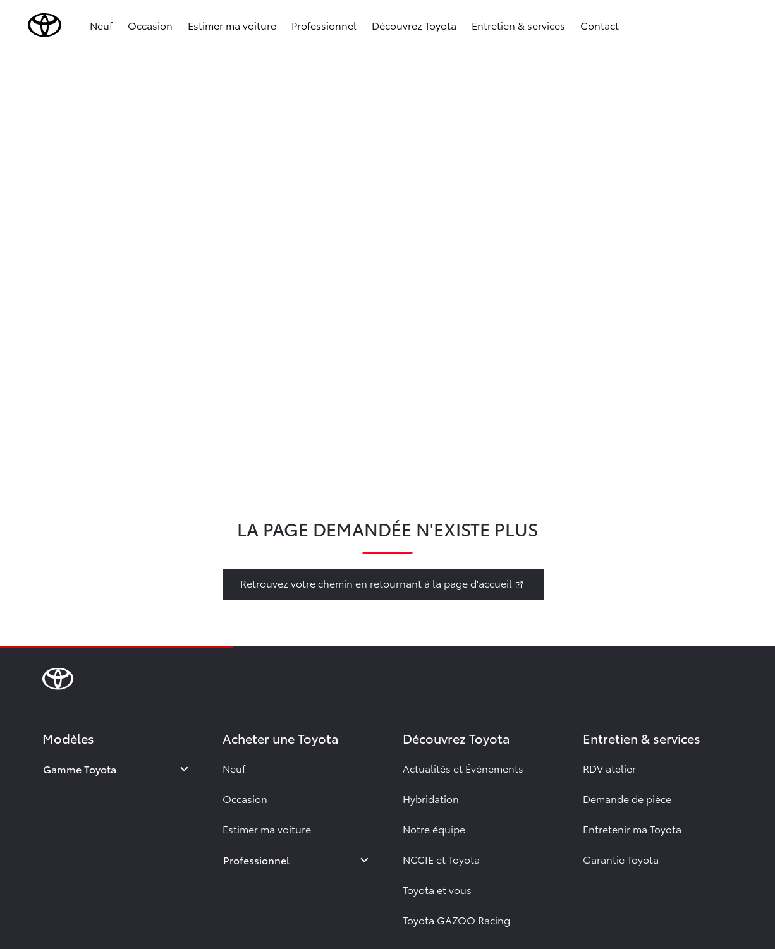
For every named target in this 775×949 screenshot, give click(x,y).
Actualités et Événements (463, 768)
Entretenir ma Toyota (632, 828)
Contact (599, 25)
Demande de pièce (627, 798)
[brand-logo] (45, 25)
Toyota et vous (437, 889)
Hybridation (431, 798)
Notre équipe (434, 828)
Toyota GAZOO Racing (456, 919)
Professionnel (324, 25)
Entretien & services (518, 25)
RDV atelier (609, 768)
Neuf (101, 25)
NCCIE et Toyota (441, 859)
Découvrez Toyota (414, 25)
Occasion (150, 25)
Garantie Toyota (621, 859)
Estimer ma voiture (232, 25)
